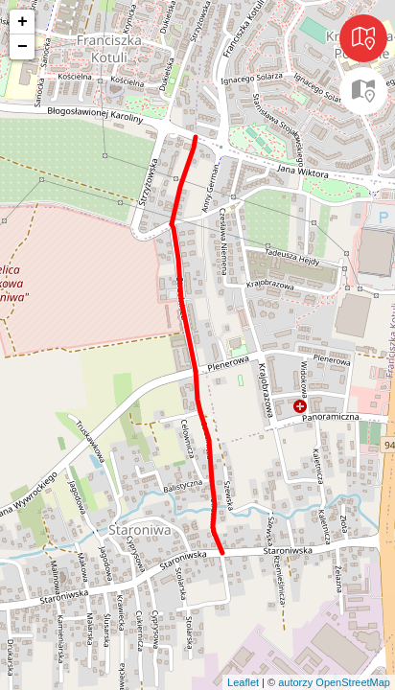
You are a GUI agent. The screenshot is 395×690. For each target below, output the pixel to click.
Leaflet (243, 682)
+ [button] (22, 22)
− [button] (22, 46)
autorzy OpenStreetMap (334, 682)
